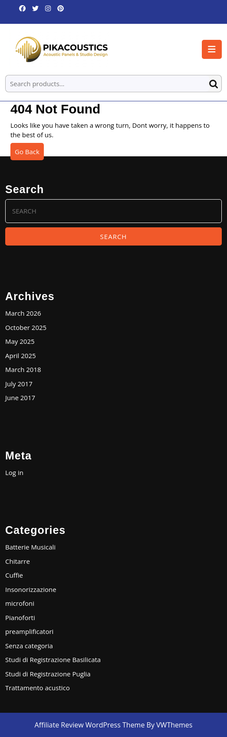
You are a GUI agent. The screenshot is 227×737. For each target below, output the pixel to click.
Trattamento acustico (37, 687)
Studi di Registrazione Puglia (48, 673)
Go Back (29, 153)
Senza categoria (29, 645)
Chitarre (17, 561)
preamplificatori (29, 631)
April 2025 (20, 355)
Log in (14, 472)
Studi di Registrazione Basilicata (53, 659)
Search (215, 83)
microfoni (19, 603)
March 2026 (23, 313)
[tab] (212, 49)
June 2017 (20, 397)
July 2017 (19, 383)
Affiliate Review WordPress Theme (90, 725)
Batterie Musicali (30, 547)
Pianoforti (20, 617)
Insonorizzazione (30, 589)
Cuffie (14, 575)
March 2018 (23, 369)
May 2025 (20, 341)
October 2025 (25, 327)
